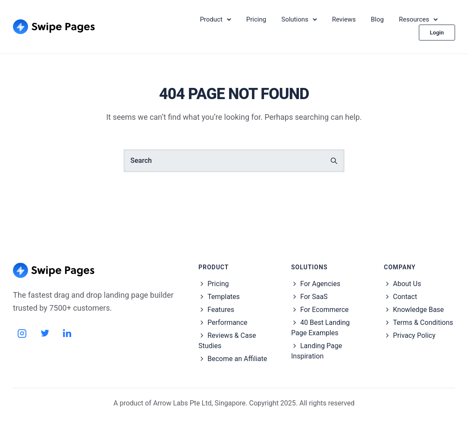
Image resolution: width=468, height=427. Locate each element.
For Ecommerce (324, 309)
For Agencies (320, 284)
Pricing (256, 19)
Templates (223, 297)
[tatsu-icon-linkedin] (67, 333)
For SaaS (314, 297)
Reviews (344, 19)
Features (220, 309)
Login (437, 32)
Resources (414, 19)
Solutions (294, 19)
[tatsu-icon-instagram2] (24, 333)
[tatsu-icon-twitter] (47, 333)
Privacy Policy (414, 335)
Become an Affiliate (237, 359)
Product (211, 19)
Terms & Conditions (423, 322)
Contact (405, 297)
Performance (227, 322)
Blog (377, 19)
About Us (407, 284)
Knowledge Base (418, 309)
